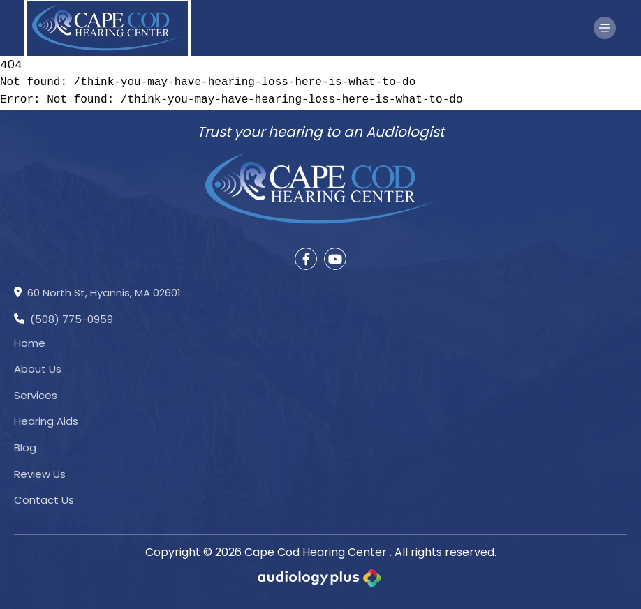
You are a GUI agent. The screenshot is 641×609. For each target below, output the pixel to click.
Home (29, 343)
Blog (25, 447)
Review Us (40, 474)
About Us (37, 368)
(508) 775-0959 (63, 320)
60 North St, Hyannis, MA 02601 (97, 293)
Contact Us (44, 500)
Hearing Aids (46, 421)
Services (35, 395)
